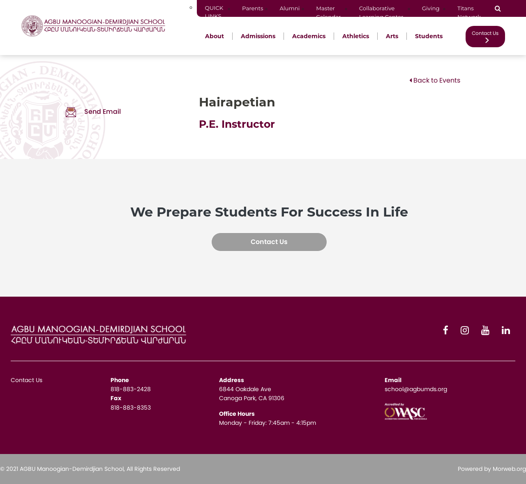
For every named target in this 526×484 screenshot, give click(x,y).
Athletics (355, 36)
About (214, 36)
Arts (392, 36)
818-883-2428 (131, 389)
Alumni (289, 8)
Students (429, 36)
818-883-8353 (131, 407)
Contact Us (485, 36)
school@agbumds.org (416, 389)
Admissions (258, 36)
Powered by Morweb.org (492, 469)
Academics (308, 36)
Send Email (93, 111)
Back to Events (434, 80)
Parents (252, 8)
